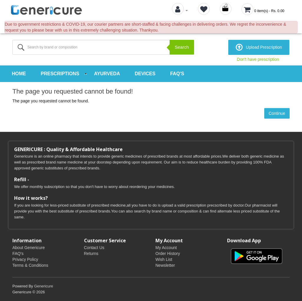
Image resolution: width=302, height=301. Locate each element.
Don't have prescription (258, 59)
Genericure (43, 286)
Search (182, 47)
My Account (166, 247)
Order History (167, 253)
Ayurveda (107, 73)
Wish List (163, 259)
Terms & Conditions (30, 265)
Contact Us (94, 247)
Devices (145, 73)
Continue (277, 113)
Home (19, 73)
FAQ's (177, 73)
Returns (91, 253)
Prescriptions (60, 73)
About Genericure (28, 247)
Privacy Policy (25, 259)
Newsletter (165, 265)
